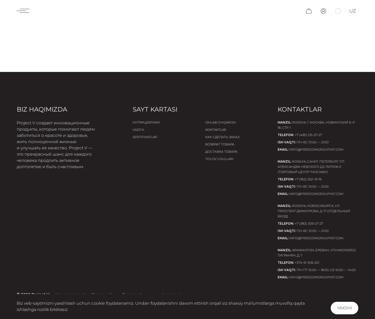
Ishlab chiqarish (220, 122)
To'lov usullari (219, 159)
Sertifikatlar (145, 137)
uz (352, 11)
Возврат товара (219, 144)
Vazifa (138, 130)
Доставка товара (221, 152)
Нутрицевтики (146, 122)
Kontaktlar (215, 130)
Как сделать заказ (222, 137)
